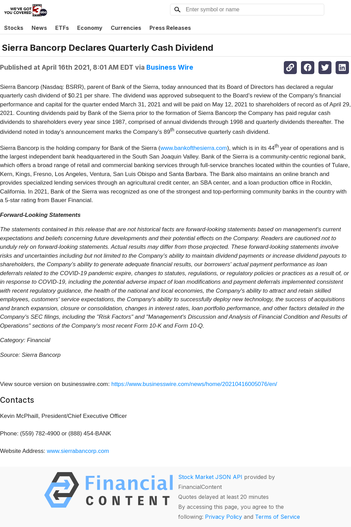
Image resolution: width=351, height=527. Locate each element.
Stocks (13, 27)
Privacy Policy (223, 516)
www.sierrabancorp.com (78, 451)
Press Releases (170, 27)
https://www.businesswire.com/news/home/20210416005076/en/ (194, 384)
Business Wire (169, 67)
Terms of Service (277, 516)
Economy (89, 27)
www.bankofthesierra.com (193, 147)
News (39, 27)
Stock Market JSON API (210, 476)
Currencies (126, 27)
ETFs (62, 27)
